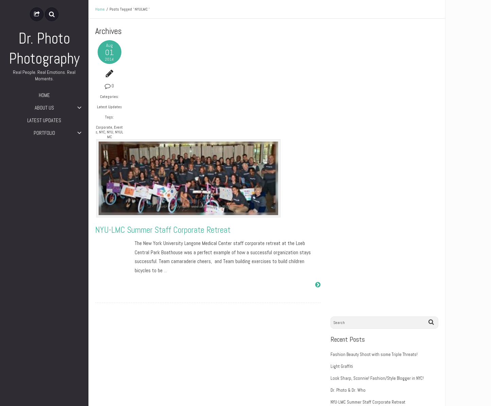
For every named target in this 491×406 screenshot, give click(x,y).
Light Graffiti (344, 75)
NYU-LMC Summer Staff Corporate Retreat (202, 131)
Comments (346, 348)
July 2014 (341, 224)
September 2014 (348, 200)
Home (100, 9)
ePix (434, 396)
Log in (338, 324)
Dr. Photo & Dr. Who (350, 99)
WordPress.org (346, 360)
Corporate (104, 127)
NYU (111, 132)
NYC (104, 132)
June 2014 (342, 236)
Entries (343, 337)
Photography (344, 286)
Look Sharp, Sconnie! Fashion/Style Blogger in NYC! (379, 87)
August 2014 (344, 212)
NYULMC (112, 134)
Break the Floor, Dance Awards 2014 (380, 149)
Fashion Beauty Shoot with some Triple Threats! (376, 63)
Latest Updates (108, 106)
